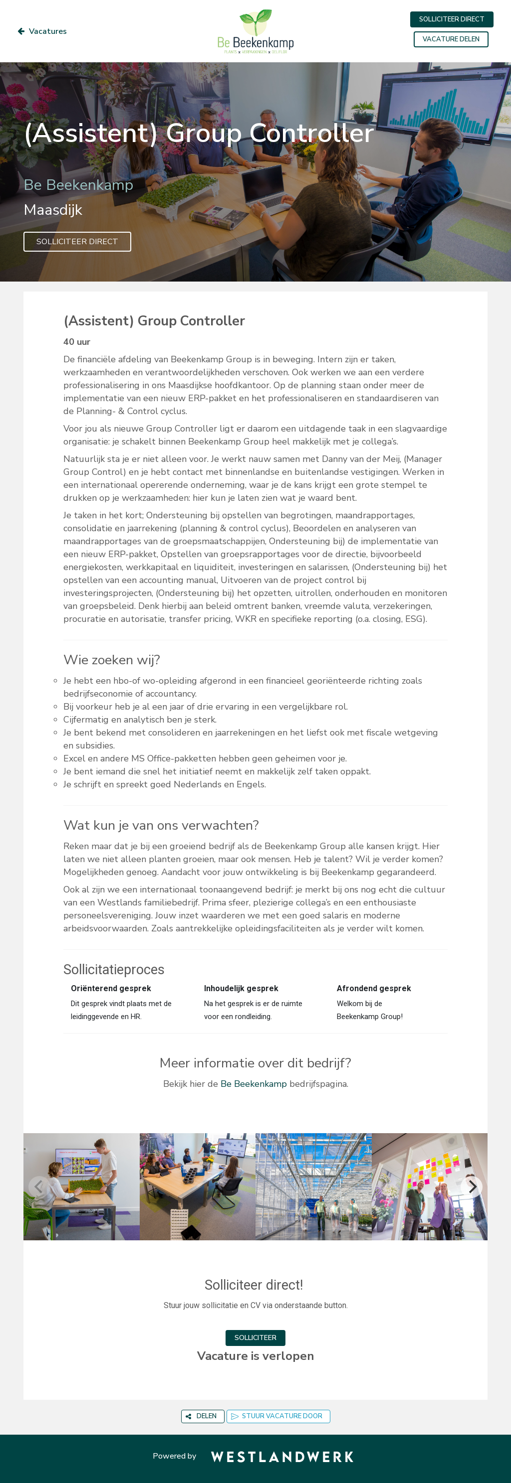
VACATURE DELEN (451, 39)
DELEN (201, 1416)
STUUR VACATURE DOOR (276, 1416)
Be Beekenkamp (254, 1084)
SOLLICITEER (255, 1337)
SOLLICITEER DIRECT (452, 19)
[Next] (472, 1187)
